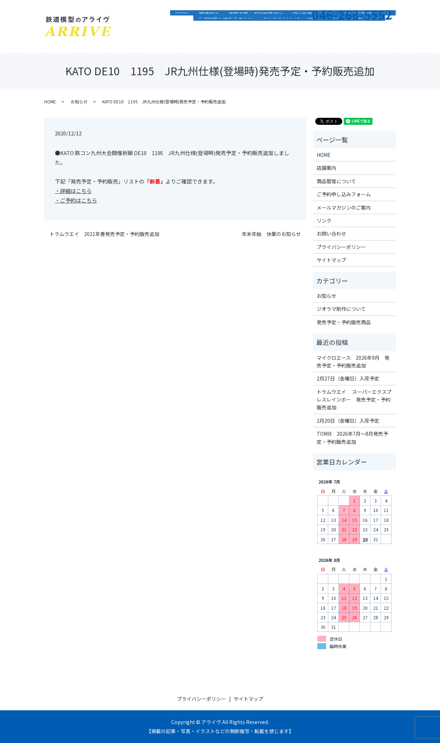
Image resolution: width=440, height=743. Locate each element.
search (393, 39)
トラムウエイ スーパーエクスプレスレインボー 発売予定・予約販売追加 (354, 399)
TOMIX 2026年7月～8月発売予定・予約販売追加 (352, 437)
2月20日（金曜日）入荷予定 (348, 420)
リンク (333, 40)
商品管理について (312, 29)
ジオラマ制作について (366, 29)
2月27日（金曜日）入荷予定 (348, 378)
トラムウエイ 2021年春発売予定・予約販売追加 (104, 234)
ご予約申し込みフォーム (225, 40)
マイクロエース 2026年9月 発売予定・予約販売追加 (353, 361)
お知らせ (79, 101)
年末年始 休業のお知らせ (271, 234)
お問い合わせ (365, 40)
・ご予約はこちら (76, 200)
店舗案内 (209, 29)
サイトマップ (331, 259)
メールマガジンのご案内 (289, 40)
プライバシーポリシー (341, 246)
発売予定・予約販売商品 (255, 29)
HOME (182, 29)
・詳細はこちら (73, 190)
